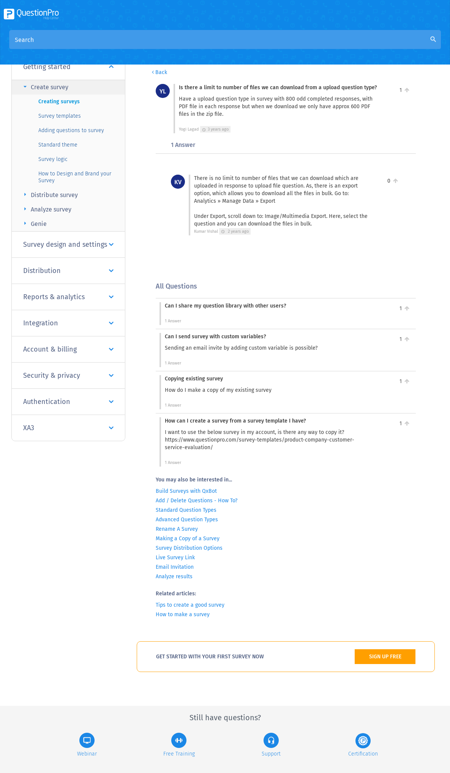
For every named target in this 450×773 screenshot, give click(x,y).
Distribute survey (49, 195)
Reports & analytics (68, 297)
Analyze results (174, 576)
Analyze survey (46, 209)
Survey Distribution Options (189, 548)
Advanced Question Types (187, 519)
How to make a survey (183, 614)
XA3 (68, 428)
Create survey (44, 87)
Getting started (68, 67)
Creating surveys (59, 101)
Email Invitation (175, 567)
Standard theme (57, 145)
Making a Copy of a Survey (187, 538)
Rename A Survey (177, 529)
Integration (68, 323)
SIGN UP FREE (385, 656)
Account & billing (68, 349)
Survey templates (59, 116)
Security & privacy (68, 375)
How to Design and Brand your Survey (74, 177)
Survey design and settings (68, 244)
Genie (34, 223)
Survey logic (53, 159)
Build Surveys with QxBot (186, 491)
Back (159, 72)
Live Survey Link (175, 557)
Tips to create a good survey (190, 605)
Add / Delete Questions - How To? (196, 500)
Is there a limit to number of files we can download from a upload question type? (333, 46)
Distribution (68, 271)
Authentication (68, 402)
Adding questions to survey (71, 130)
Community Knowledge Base (228, 46)
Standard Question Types (186, 510)
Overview (168, 46)
